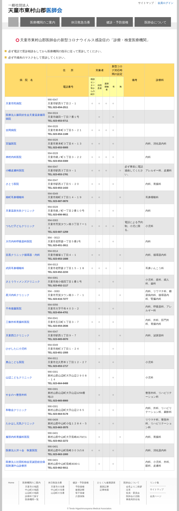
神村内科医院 (14, 156)
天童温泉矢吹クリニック (20, 210)
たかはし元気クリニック (20, 423)
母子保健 (79, 493)
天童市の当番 (58, 486)
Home (11, 482)
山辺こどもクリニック (19, 377)
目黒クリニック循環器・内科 (23, 254)
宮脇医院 (11, 143)
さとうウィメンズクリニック (23, 281)
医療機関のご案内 (42, 22)
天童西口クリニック (17, 335)
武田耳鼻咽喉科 (15, 268)
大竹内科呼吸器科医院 (19, 241)
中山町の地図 (32, 489)
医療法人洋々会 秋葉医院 (21, 450)
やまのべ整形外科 (16, 394)
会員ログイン (165, 2)
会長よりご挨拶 (134, 486)
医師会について (155, 22)
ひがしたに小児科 (16, 348)
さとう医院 (12, 183)
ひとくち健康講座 (106, 482)
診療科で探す (32, 496)
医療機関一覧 (32, 499)
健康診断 (79, 489)
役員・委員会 (133, 493)
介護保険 (79, 496)
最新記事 (104, 486)
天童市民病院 (14, 103)
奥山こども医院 (15, 362)
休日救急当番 (80, 22)
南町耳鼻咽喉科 (15, 197)
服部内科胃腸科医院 (17, 436)
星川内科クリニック (17, 294)
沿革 (128, 489)
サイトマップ (146, 2)
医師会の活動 (133, 496)
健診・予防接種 (117, 22)
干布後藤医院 (14, 308)
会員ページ (155, 496)
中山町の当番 (58, 489)
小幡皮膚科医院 (15, 170)
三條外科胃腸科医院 (17, 321)
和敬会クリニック (16, 409)
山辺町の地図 (32, 493)
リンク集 (154, 482)
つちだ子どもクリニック (20, 225)
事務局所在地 (133, 499)
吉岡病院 (11, 130)
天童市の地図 (32, 486)
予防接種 (79, 486)
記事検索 (104, 489)
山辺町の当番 (58, 493)
